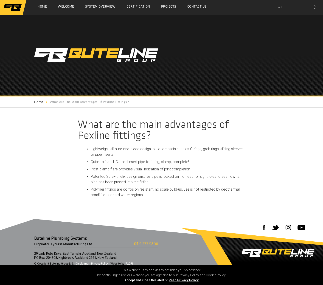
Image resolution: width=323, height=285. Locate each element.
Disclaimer (82, 263)
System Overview (100, 7)
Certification (138, 7)
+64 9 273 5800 (145, 243)
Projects (168, 7)
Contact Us (197, 7)
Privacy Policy (100, 263)
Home (42, 7)
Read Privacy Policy (184, 280)
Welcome (66, 7)
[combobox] (294, 7)
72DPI (129, 263)
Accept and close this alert (144, 280)
